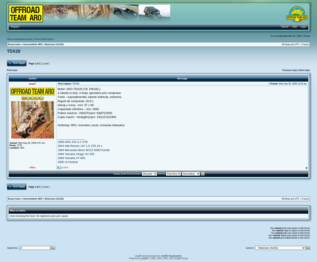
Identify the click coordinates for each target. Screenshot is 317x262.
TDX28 (13, 51)
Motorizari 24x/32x (54, 44)
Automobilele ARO (32, 44)
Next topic (304, 70)
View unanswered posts (20, 39)
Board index (14, 44)
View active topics (44, 39)
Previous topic (290, 70)
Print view (12, 70)
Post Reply (17, 63)
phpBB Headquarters (171, 256)
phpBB (144, 258)
